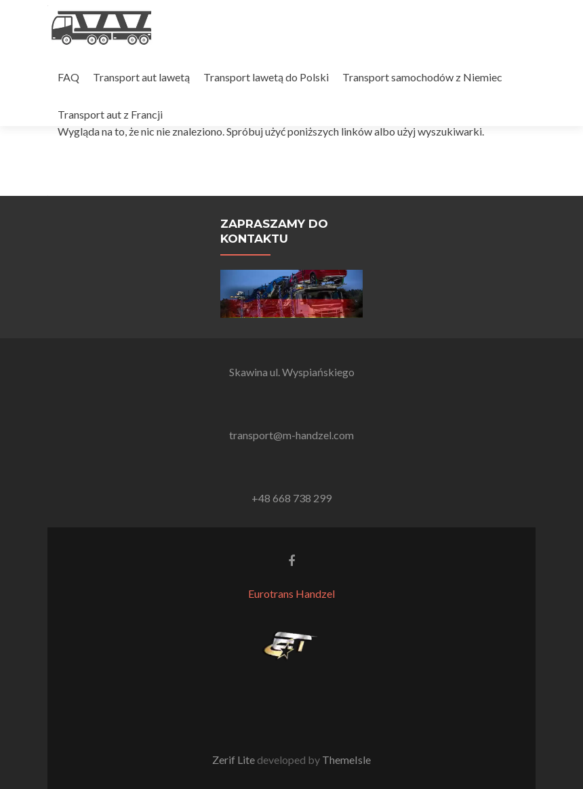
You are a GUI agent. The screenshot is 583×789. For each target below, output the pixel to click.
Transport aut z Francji (110, 114)
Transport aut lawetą (141, 76)
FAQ (68, 76)
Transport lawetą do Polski (266, 76)
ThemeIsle (346, 759)
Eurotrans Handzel (291, 593)
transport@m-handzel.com (291, 434)
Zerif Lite (234, 759)
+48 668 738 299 (291, 497)
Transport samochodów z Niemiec (422, 76)
